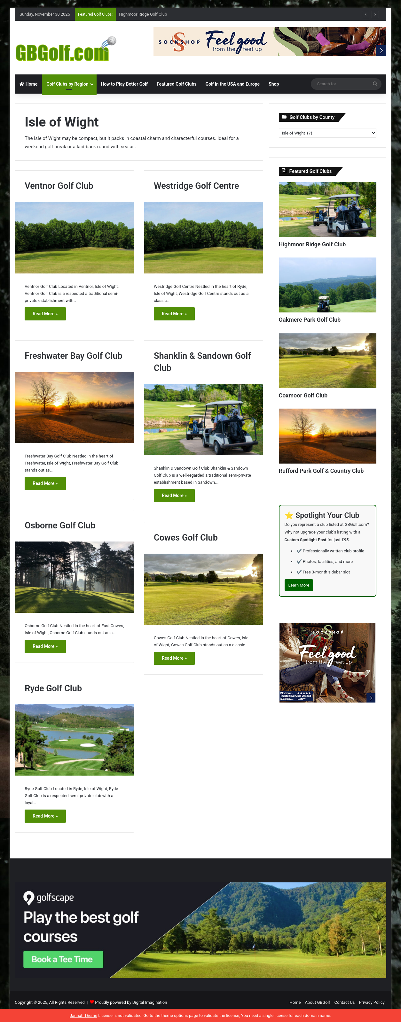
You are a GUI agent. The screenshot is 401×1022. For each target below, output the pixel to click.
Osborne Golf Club (60, 525)
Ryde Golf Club (53, 688)
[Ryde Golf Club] (74, 739)
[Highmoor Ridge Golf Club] (327, 209)
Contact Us (344, 1002)
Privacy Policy (372, 1002)
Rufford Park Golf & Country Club (321, 470)
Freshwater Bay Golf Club (73, 356)
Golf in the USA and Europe (232, 84)
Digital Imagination (149, 1002)
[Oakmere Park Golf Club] (327, 284)
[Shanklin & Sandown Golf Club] (203, 419)
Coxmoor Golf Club (303, 395)
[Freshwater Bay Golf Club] (74, 407)
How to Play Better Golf (124, 84)
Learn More (299, 585)
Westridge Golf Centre (196, 186)
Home (28, 84)
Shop (274, 84)
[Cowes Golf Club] (203, 589)
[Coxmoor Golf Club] (327, 360)
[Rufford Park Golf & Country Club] (327, 436)
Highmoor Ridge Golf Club (143, 14)
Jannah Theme (83, 1015)
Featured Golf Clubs (177, 84)
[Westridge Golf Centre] (203, 237)
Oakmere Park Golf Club (310, 319)
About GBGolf (317, 1002)
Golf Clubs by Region (67, 84)
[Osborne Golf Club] (74, 577)
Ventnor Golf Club (59, 186)
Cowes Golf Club (186, 538)
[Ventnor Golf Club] (74, 237)
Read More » (45, 313)
